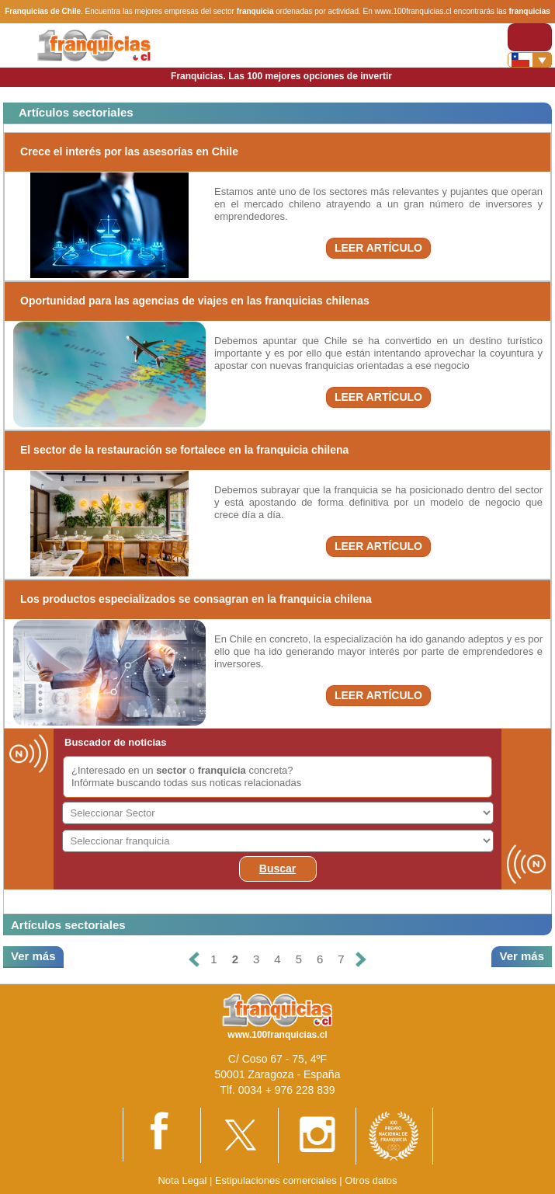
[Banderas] (530, 60)
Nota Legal (182, 1180)
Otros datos (371, 1180)
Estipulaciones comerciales (277, 1180)
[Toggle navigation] (530, 36)
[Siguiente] (361, 959)
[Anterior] (194, 959)
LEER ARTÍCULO (378, 248)
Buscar (277, 868)
